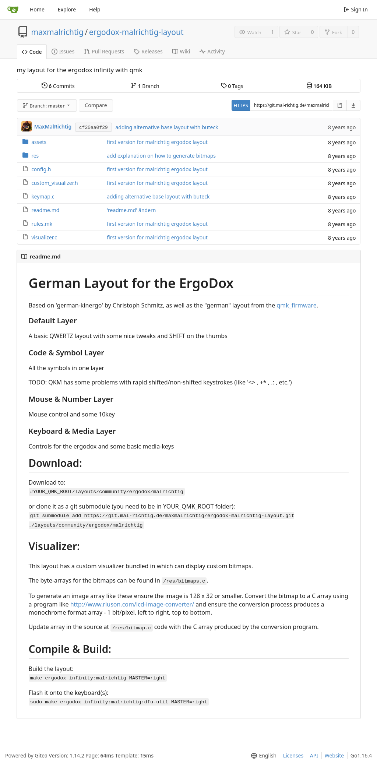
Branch (145, 85)
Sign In (355, 9)
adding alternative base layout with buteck (166, 127)
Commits (58, 85)
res (35, 155)
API (314, 755)
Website (334, 755)
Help (95, 9)
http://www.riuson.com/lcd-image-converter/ (132, 604)
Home (37, 9)
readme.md (45, 210)
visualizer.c (44, 237)
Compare (96, 105)
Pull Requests (104, 51)
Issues (63, 51)
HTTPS (241, 105)
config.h (41, 169)
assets (38, 141)
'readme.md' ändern (131, 210)
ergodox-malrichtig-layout (136, 32)
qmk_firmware (296, 305)
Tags (232, 85)
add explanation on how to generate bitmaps (161, 155)
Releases (148, 51)
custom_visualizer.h (54, 182)
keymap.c (42, 196)
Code (32, 51)
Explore (67, 9)
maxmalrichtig (57, 32)
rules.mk (41, 223)
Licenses (293, 755)
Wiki (181, 51)
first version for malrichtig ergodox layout (157, 141)
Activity (212, 51)
